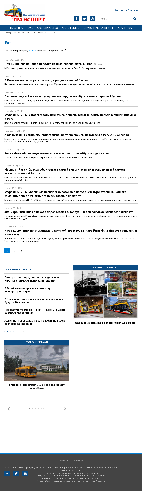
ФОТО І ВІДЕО (70, 28)
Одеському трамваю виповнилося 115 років (105, 323)
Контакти (71, 33)
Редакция (78, 459)
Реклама (63, 459)
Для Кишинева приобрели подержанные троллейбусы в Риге (53, 64)
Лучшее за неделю (105, 267)
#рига (32, 50)
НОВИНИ (16, 28)
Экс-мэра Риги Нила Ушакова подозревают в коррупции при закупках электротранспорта (68, 212)
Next (65, 409)
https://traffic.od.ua (27, 12)
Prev (9, 409)
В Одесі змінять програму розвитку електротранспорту (27, 289)
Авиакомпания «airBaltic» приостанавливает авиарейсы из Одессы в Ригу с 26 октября (66, 135)
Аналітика (125, 28)
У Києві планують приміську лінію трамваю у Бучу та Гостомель (33, 300)
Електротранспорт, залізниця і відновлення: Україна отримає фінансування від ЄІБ (33, 279)
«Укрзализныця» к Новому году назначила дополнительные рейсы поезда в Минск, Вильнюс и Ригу (70, 117)
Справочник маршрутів (99, 28)
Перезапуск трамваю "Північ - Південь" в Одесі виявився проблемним (34, 311)
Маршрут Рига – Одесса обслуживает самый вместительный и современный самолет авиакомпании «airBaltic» (65, 171)
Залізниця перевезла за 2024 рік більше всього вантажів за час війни (35, 322)
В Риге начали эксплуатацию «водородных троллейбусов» (46, 80)
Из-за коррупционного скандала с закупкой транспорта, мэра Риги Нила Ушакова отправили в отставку (70, 232)
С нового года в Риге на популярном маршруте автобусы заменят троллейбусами (63, 96)
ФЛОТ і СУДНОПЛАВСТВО (43, 28)
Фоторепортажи (37, 342)
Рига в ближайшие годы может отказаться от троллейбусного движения (56, 153)
